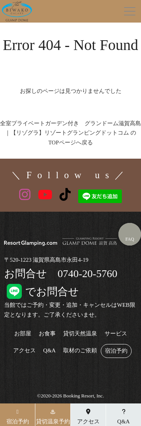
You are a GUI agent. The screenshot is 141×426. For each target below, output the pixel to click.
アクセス (24, 350)
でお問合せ (41, 291)
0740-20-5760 (87, 273)
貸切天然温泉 (80, 334)
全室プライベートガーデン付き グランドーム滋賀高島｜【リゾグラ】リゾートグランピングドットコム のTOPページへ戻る (70, 133)
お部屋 (22, 334)
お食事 (47, 334)
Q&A (49, 350)
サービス (116, 334)
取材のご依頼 (80, 350)
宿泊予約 (116, 351)
